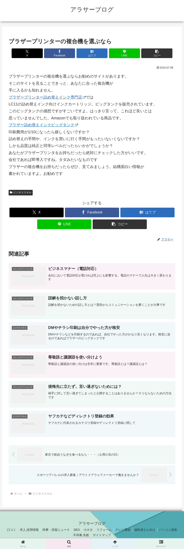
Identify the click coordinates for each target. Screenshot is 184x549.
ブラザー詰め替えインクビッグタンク (43, 125)
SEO (76, 530)
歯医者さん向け (146, 530)
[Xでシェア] (36, 53)
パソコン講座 (171, 530)
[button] (148, 53)
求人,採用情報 (27, 530)
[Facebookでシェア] (64, 53)
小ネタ (88, 530)
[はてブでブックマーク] (92, 53)
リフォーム (104, 530)
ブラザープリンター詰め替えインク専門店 (47, 97)
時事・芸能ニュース (54, 530)
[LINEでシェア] (120, 53)
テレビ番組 (124, 530)
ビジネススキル (20, 192)
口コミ (8, 530)
